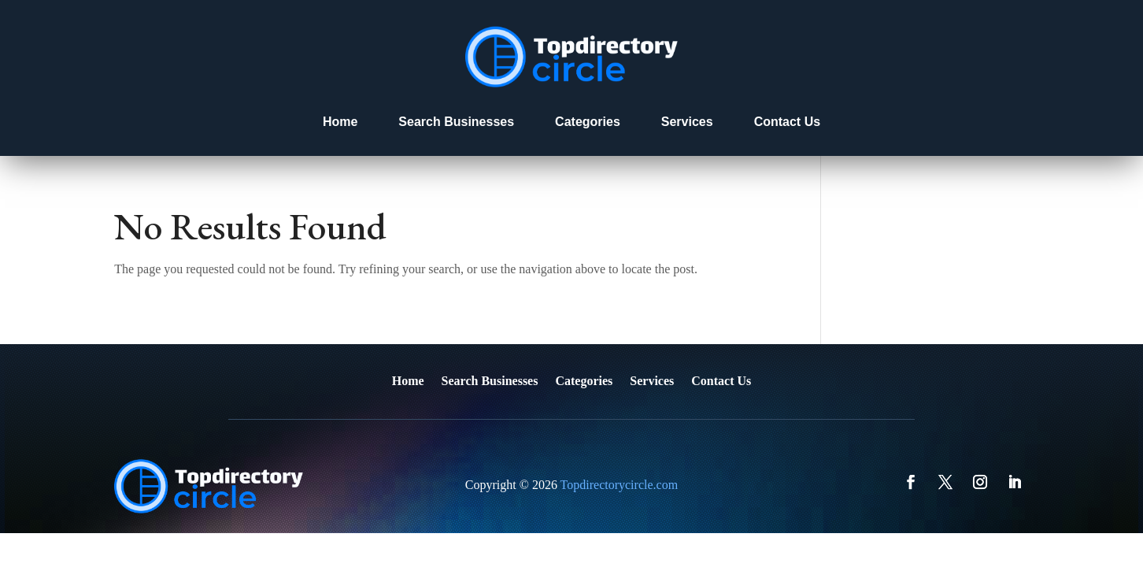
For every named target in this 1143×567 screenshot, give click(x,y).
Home (340, 121)
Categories (587, 121)
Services (687, 121)
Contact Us (787, 121)
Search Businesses (456, 121)
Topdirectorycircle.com (619, 484)
